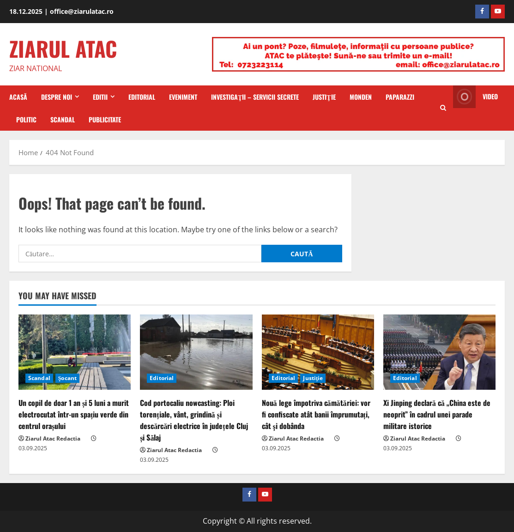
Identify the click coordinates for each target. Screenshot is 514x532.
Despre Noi (56, 97)
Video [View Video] (475, 96)
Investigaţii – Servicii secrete (255, 97)
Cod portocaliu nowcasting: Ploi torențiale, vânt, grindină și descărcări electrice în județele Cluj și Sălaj (194, 420)
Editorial (141, 97)
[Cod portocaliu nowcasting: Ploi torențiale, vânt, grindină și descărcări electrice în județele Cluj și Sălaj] (196, 351)
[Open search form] (443, 108)
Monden (361, 97)
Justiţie (324, 97)
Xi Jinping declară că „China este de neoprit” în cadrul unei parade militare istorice (436, 414)
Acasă (18, 97)
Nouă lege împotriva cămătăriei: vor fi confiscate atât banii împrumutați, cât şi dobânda (316, 414)
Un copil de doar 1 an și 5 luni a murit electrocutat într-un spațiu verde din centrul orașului (73, 414)
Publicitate (105, 119)
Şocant (67, 378)
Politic (26, 119)
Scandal (62, 119)
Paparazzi (400, 97)
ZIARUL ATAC (63, 48)
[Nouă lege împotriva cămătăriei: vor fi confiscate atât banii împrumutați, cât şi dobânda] (318, 351)
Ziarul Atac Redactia (52, 438)
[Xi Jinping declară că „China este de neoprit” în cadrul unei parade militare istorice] (439, 351)
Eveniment (183, 97)
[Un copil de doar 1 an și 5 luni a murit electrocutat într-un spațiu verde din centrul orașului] (74, 351)
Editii (100, 97)
